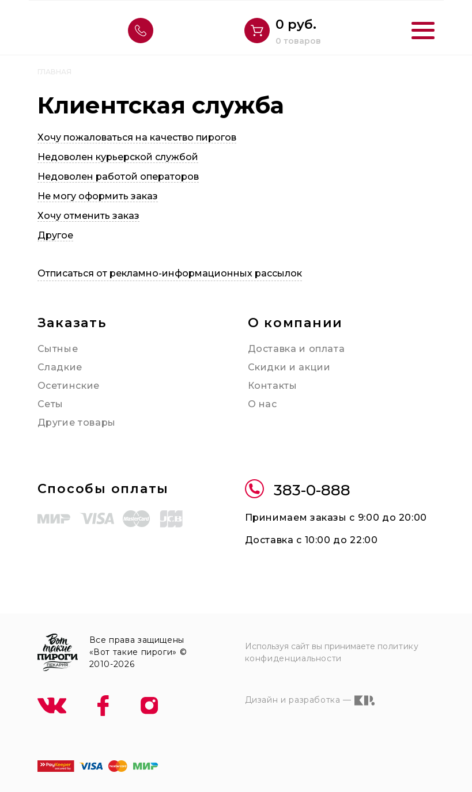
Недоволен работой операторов (118, 176)
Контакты (272, 385)
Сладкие (59, 367)
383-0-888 (297, 490)
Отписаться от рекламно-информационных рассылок (169, 273)
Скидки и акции (289, 367)
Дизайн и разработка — (310, 700)
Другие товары (76, 422)
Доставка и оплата (296, 348)
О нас (262, 404)
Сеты (50, 404)
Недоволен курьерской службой (117, 156)
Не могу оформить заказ (97, 196)
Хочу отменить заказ (88, 215)
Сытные (57, 348)
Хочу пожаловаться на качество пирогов (136, 137)
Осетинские (68, 385)
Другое (55, 235)
